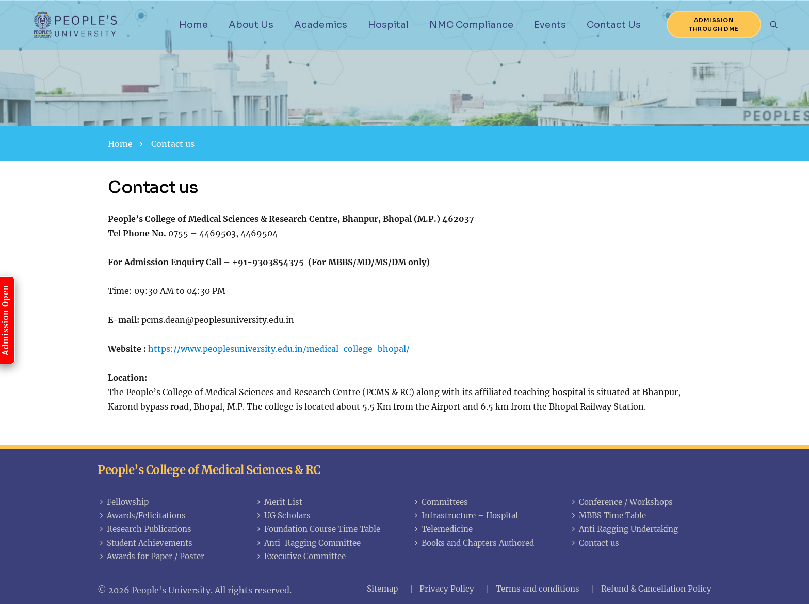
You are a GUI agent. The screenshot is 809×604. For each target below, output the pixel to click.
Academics (320, 24)
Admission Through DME (714, 24)
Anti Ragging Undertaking (624, 529)
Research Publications (144, 529)
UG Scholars (283, 515)
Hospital (388, 24)
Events (550, 24)
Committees (440, 502)
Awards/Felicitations (142, 515)
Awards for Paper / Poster (151, 556)
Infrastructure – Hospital (465, 515)
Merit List (278, 502)
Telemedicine (442, 529)
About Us (251, 24)
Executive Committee (300, 556)
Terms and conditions (537, 589)
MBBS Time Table (608, 515)
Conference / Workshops (621, 502)
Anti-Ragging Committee (308, 543)
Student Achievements (145, 543)
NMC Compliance (471, 24)
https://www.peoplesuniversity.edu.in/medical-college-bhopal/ (279, 349)
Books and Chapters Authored (473, 543)
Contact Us (614, 24)
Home (193, 24)
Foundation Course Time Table (317, 529)
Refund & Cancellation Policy (656, 589)
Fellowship (123, 502)
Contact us (594, 543)
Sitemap (382, 589)
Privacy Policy (446, 589)
